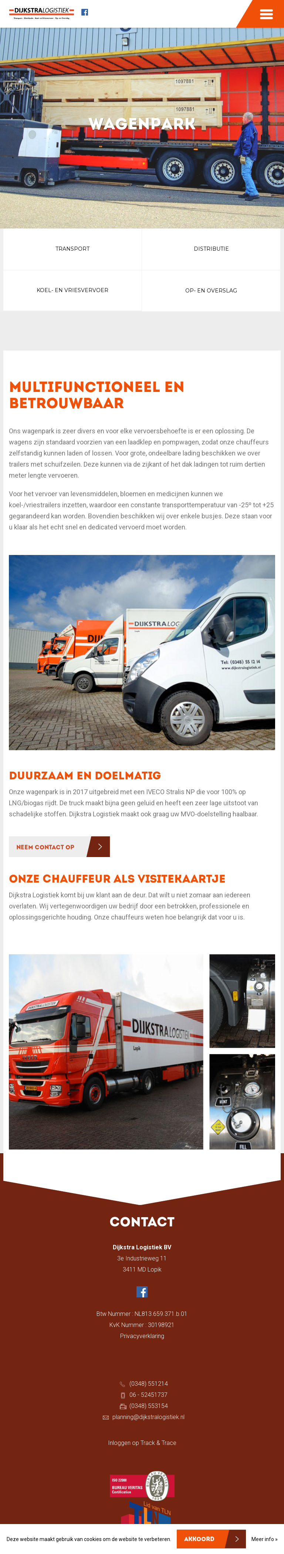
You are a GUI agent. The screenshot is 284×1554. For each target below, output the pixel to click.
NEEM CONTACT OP (45, 851)
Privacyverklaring (142, 1339)
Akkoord (199, 1540)
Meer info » (264, 1539)
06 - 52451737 (148, 1398)
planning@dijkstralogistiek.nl (148, 1420)
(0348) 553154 (148, 1409)
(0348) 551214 (148, 1387)
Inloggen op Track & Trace (142, 1446)
